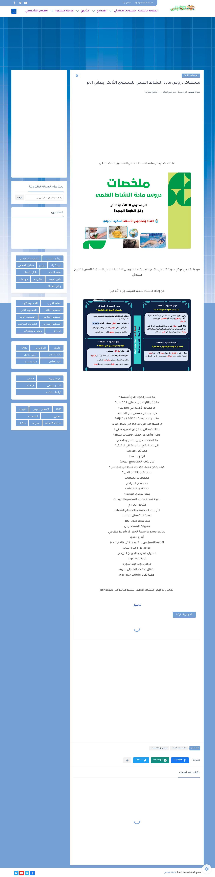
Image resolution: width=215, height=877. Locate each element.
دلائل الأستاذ (30, 272)
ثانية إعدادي (55, 361)
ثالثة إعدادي (55, 354)
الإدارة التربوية (53, 258)
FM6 (58, 409)
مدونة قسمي (170, 872)
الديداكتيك (56, 265)
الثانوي (85, 11)
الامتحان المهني (41, 409)
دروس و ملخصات (159, 748)
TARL (24, 347)
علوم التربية (55, 279)
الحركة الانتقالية (53, 423)
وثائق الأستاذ (54, 286)
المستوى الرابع (27, 316)
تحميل (137, 605)
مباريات (35, 423)
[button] (180, 760)
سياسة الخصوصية (144, 3)
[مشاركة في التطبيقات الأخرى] (127, 760)
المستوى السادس (51, 323)
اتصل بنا (127, 3)
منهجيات (23, 279)
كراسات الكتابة (53, 392)
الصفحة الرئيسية (148, 11)
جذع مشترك (30, 361)
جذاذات (57, 330)
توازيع (42, 265)
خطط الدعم (55, 272)
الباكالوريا (41, 347)
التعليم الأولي (54, 303)
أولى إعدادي (30, 354)
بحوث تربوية (55, 378)
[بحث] (13, 11)
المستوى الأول (30, 303)
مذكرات (38, 279)
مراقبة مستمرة (64, 11)
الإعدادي (101, 11)
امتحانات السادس (27, 323)
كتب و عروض (54, 385)
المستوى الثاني (28, 309)
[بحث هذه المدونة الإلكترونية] (44, 197)
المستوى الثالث (191, 75)
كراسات (30, 385)
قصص (30, 378)
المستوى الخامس (52, 316)
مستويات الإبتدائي (125, 11)
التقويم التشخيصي (36, 11)
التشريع (57, 416)
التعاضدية (33, 416)
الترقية (22, 409)
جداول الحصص (26, 265)
